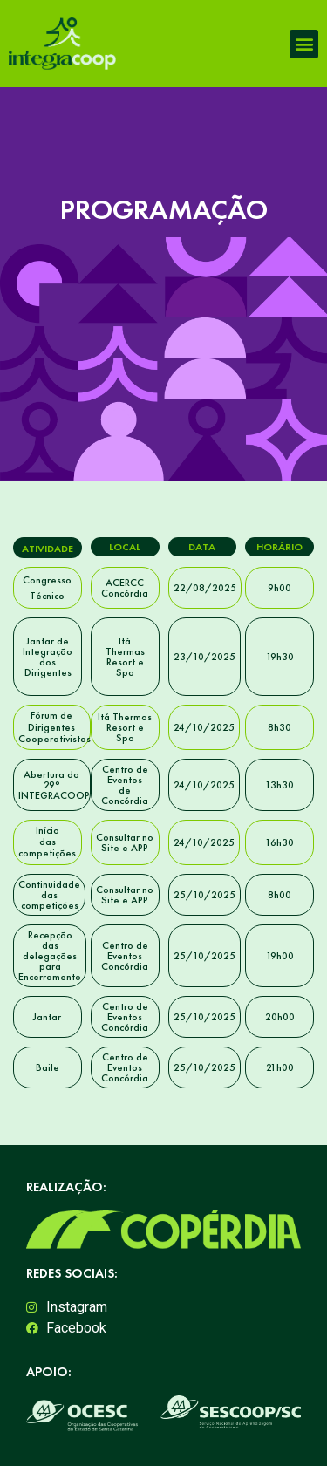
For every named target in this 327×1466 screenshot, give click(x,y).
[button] (304, 44)
